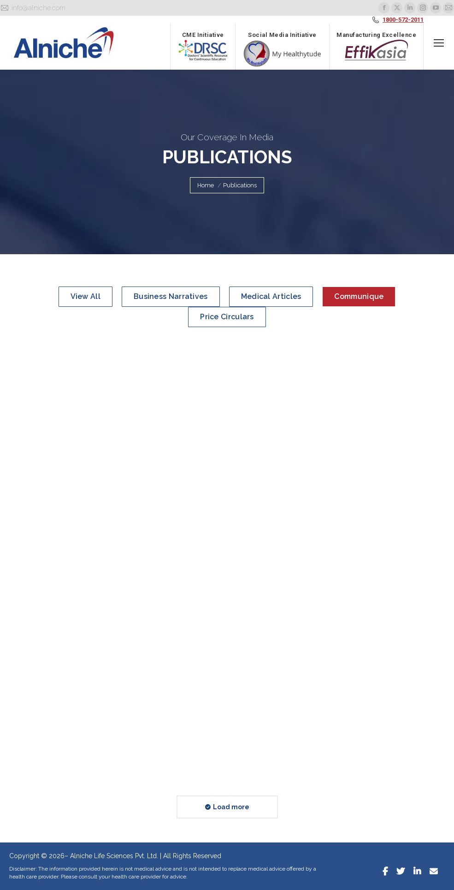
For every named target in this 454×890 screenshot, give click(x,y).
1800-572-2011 (403, 19)
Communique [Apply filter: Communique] (358, 296)
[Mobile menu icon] (439, 43)
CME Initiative (202, 45)
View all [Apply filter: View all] (85, 296)
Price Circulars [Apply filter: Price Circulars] (227, 316)
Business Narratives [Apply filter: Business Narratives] (171, 296)
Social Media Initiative (282, 49)
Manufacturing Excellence (376, 45)
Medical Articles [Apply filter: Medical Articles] (271, 296)
